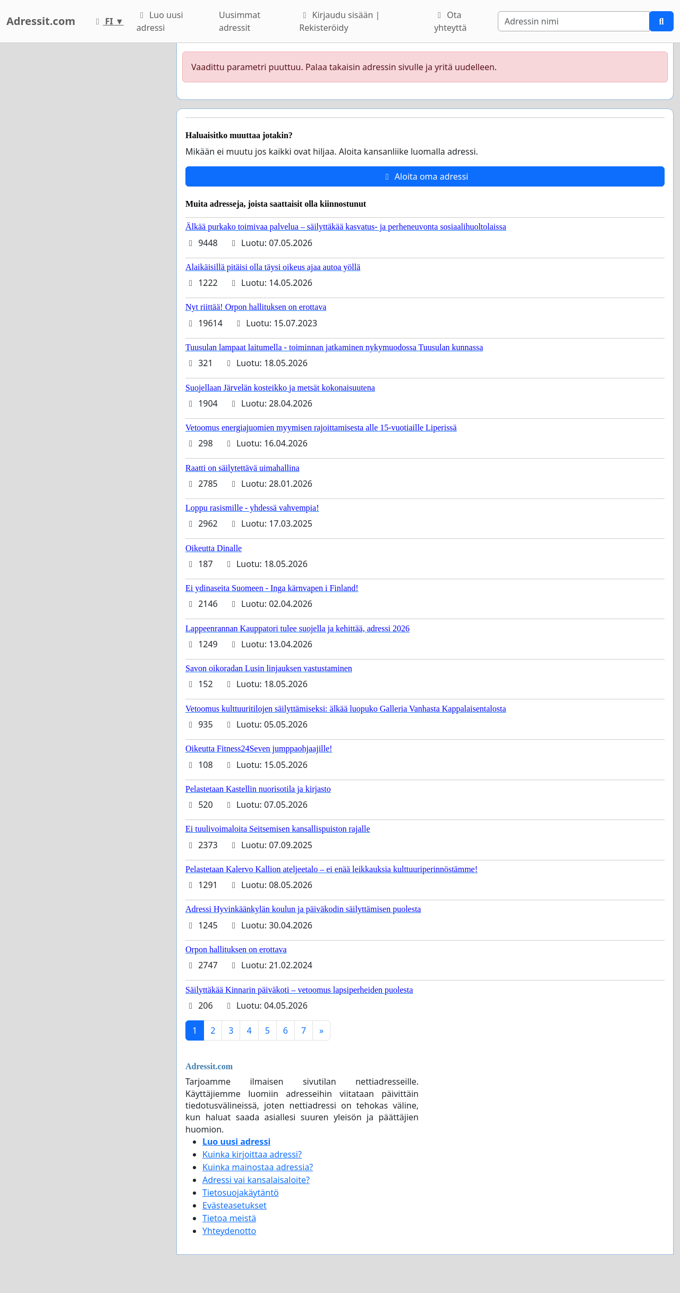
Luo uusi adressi (160, 21)
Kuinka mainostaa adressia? (257, 1167)
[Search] (574, 21)
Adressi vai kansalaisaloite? (256, 1180)
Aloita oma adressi (425, 176)
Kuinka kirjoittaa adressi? (252, 1154)
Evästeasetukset (234, 1205)
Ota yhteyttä (450, 21)
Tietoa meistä (229, 1218)
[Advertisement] (85, 202)
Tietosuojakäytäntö (240, 1192)
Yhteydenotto (229, 1231)
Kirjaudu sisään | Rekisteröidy (339, 21)
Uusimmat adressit (239, 21)
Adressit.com (40, 21)
